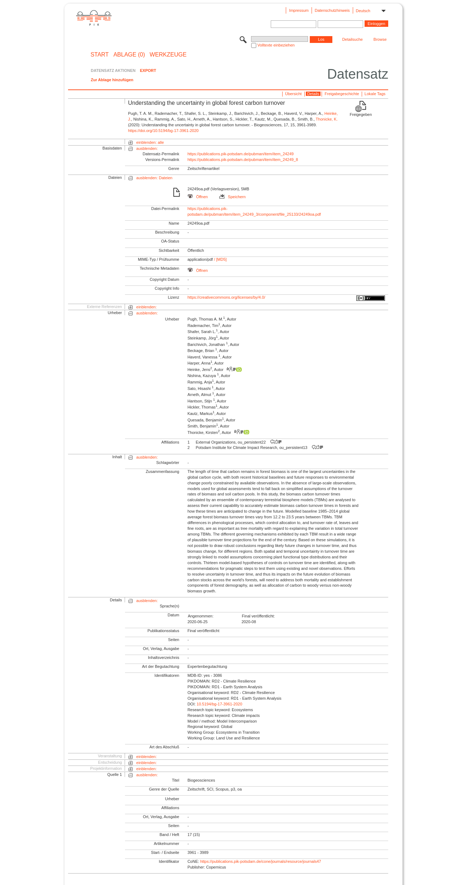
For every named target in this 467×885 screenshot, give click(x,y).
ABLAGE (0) (129, 55)
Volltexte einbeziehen (276, 45)
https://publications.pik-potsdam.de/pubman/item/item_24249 (240, 154)
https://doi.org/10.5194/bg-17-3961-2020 (163, 130)
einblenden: (146, 307)
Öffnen (197, 197)
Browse (380, 39)
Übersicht (293, 94)
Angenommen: (200, 616)
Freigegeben (361, 114)
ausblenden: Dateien (154, 178)
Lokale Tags (375, 94)
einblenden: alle (150, 142)
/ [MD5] (220, 259)
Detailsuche (352, 39)
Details (313, 94)
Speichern (232, 197)
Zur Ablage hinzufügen (112, 80)
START (100, 55)
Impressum (298, 10)
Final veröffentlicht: (258, 616)
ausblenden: (147, 148)
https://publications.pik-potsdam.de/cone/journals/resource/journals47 (260, 861)
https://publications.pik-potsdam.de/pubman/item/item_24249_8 (242, 159)
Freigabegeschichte (342, 94)
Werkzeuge (168, 55)
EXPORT (148, 70)
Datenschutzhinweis (332, 10)
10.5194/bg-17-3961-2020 (219, 704)
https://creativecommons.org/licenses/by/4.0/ (226, 297)
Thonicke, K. (327, 119)
